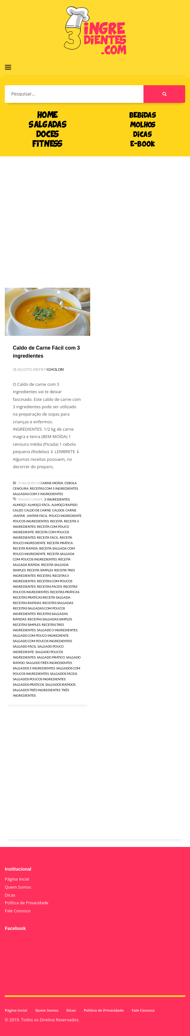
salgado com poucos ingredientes (42, 641)
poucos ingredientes (31, 521)
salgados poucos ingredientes (39, 679)
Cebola (71, 483)
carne (70, 510)
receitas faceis (49, 586)
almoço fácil (39, 505)
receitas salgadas (57, 603)
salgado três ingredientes (49, 663)
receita (56, 521)
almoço (19, 505)
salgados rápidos (60, 684)
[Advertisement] (95, 212)
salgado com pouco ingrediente (41, 635)
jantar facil (37, 516)
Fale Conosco (17, 911)
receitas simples (26, 624)
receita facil (47, 537)
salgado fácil (24, 646)
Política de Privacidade (26, 903)
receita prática (60, 543)
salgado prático (51, 657)
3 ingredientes (57, 499)
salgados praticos (28, 684)
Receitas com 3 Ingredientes (54, 488)
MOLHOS (142, 125)
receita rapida (25, 548)
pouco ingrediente (65, 516)
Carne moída (52, 483)
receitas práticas (64, 592)
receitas (44, 575)
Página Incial (17, 879)
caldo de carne (37, 510)
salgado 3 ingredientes (57, 630)
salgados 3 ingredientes (34, 668)
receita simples (40, 570)
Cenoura (21, 488)
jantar (19, 516)
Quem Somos (18, 887)
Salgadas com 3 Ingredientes (38, 494)
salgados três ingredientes (36, 690)
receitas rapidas (27, 603)
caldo (18, 510)
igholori (55, 369)
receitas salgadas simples (50, 619)
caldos (58, 510)
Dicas (10, 895)
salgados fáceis (63, 673)
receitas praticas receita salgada (41, 597)
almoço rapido (64, 505)
